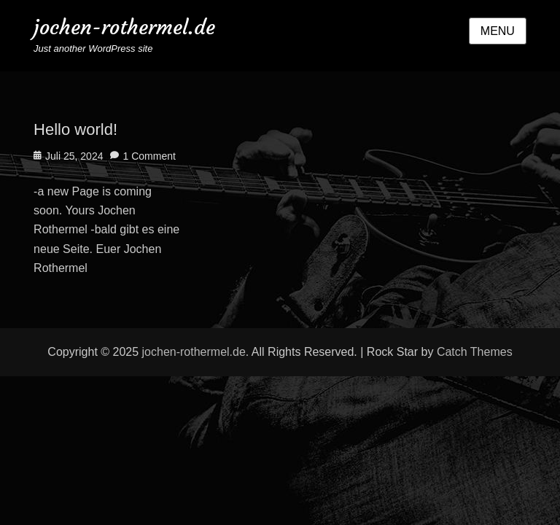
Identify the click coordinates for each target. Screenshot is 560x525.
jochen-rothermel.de (124, 27)
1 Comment (148, 156)
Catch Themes (475, 352)
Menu (498, 31)
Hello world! (75, 129)
